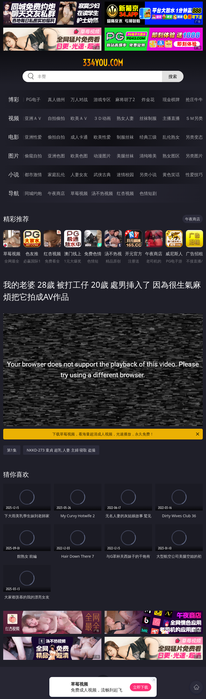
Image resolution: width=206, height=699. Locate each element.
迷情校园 (125, 174)
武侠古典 (102, 174)
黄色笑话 (171, 174)
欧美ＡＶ (79, 118)
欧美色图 (79, 156)
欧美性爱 (102, 137)
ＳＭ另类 (194, 118)
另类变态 (194, 137)
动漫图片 (102, 156)
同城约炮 (33, 193)
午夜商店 (56, 193)
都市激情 (33, 174)
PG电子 (33, 99)
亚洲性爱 (33, 137)
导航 (13, 193)
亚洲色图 (56, 156)
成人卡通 (79, 137)
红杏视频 (125, 193)
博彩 (13, 99)
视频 (13, 118)
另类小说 (148, 174)
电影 (13, 136)
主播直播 (171, 118)
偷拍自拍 (56, 137)
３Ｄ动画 (102, 118)
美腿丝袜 (125, 156)
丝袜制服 (148, 118)
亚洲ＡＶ (33, 118)
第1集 (12, 450)
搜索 (172, 76)
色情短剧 (148, 193)
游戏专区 (102, 99)
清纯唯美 (148, 156)
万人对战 (79, 99)
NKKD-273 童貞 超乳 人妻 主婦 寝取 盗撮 (61, 450)
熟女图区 (171, 156)
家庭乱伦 (56, 174)
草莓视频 (79, 193)
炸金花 (148, 99)
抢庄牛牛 (194, 99)
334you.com (103, 62)
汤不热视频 (102, 193)
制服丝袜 (125, 137)
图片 (13, 155)
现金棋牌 (171, 99)
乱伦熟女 (171, 137)
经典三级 (148, 137)
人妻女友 (79, 174)
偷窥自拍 (33, 156)
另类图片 (194, 156)
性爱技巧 (194, 174)
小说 (13, 174)
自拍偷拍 (56, 118)
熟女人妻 (125, 118)
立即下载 (140, 687)
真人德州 (56, 99)
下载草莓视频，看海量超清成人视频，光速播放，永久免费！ (126, 434)
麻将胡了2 (125, 99)
